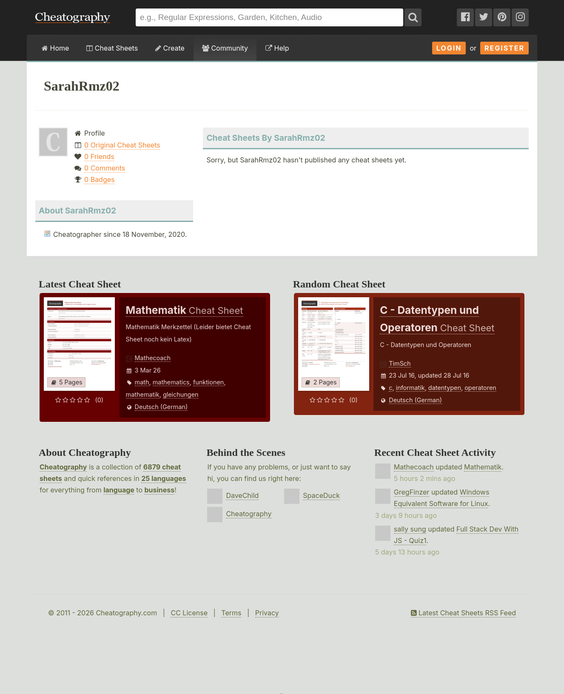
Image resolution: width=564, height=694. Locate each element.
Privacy (267, 613)
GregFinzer (412, 492)
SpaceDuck (321, 495)
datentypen (444, 387)
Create (170, 48)
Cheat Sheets (112, 48)
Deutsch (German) (161, 406)
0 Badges (99, 179)
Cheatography (63, 467)
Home (55, 48)
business (159, 490)
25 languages (163, 478)
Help (277, 48)
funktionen (208, 382)
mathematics (171, 382)
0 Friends (99, 156)
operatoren (480, 387)
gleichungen (181, 394)
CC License (189, 613)
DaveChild (242, 495)
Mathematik (482, 467)
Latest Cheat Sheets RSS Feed (463, 613)
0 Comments (104, 168)
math (142, 382)
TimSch (399, 363)
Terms (231, 613)
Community (225, 48)
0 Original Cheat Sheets (122, 145)
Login (449, 48)
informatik (410, 387)
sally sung (410, 529)
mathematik (143, 394)
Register (504, 48)
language (118, 490)
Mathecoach (153, 357)
